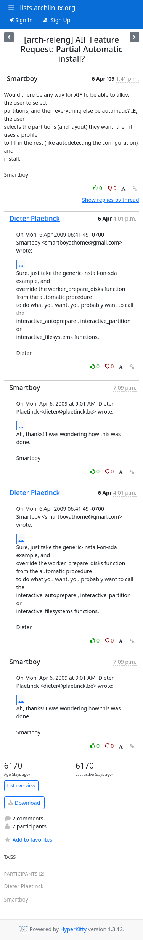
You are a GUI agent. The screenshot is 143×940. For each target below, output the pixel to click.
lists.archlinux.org (48, 7)
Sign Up (57, 20)
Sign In (21, 20)
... (21, 264)
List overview (21, 785)
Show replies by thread (110, 199)
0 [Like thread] (98, 188)
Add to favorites (28, 839)
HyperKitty (73, 929)
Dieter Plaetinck (35, 218)
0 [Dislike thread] (112, 188)
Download (24, 802)
